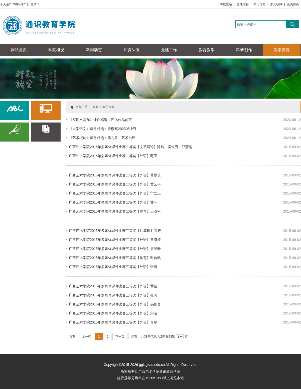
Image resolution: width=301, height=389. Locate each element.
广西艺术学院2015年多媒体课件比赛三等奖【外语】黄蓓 (113, 286)
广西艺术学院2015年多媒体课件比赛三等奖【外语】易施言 (115, 304)
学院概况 (56, 50)
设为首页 (293, 4)
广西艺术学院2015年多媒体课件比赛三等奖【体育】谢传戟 (115, 258)
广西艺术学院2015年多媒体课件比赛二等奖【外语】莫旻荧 (115, 175)
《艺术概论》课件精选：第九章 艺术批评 (102, 138)
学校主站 (226, 4)
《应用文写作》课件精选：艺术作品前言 (100, 120)
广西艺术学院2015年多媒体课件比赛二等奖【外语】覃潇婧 (115, 240)
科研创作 (244, 50)
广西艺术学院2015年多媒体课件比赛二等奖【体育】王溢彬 (115, 211)
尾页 (134, 336)
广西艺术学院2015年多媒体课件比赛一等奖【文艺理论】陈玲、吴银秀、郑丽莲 (130, 147)
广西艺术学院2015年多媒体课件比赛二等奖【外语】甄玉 (113, 156)
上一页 (86, 336)
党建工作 (169, 50)
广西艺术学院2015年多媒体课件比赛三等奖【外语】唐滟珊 (115, 249)
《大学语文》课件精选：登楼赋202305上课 (103, 129)
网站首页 (19, 50)
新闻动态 (94, 50)
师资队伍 (131, 50)
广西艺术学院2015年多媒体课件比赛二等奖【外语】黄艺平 (115, 184)
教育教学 (207, 50)
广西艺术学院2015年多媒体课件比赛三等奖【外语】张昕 (113, 267)
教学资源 (282, 50)
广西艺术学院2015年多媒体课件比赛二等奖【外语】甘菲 (113, 202)
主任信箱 (243, 4)
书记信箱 (259, 4)
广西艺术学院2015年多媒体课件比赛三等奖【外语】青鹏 (113, 322)
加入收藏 (276, 4)
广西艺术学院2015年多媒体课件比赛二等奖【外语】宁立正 (115, 193)
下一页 (119, 336)
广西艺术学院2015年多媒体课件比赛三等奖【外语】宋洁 (113, 313)
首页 (95, 107)
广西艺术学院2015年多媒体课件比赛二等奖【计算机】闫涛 (115, 231)
